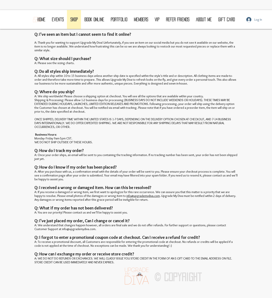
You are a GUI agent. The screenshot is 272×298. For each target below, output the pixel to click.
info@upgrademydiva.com (143, 196)
